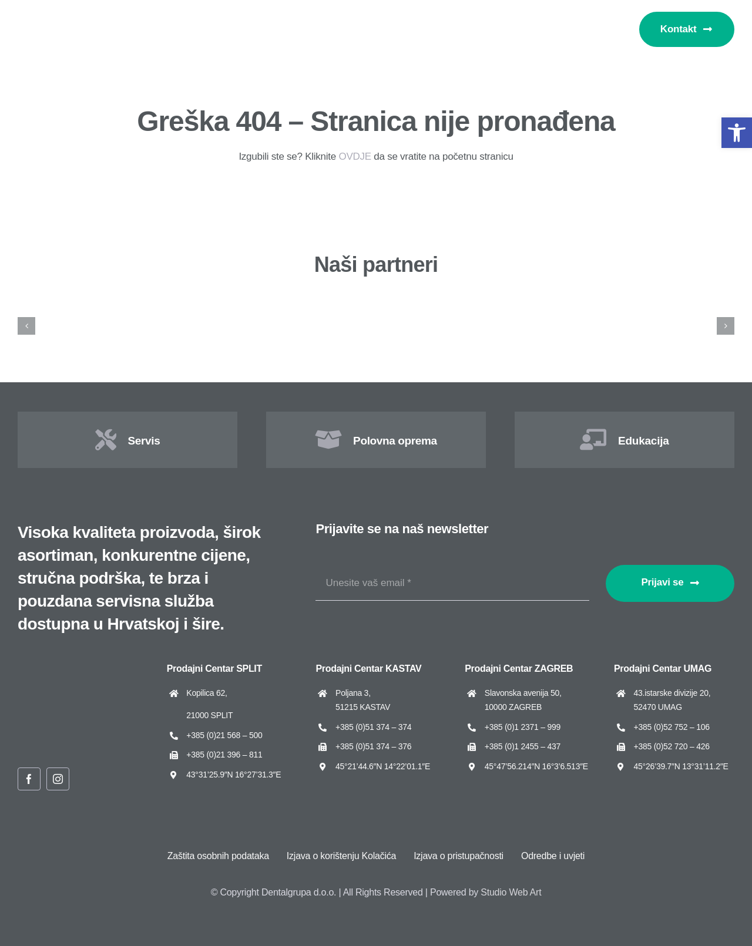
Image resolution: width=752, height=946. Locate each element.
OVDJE (354, 156)
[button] (736, 132)
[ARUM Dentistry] (335, 301)
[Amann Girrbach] (89, 301)
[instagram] (57, 778)
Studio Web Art (511, 892)
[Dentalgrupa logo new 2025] (59, 15)
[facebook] (29, 778)
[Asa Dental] (582, 301)
